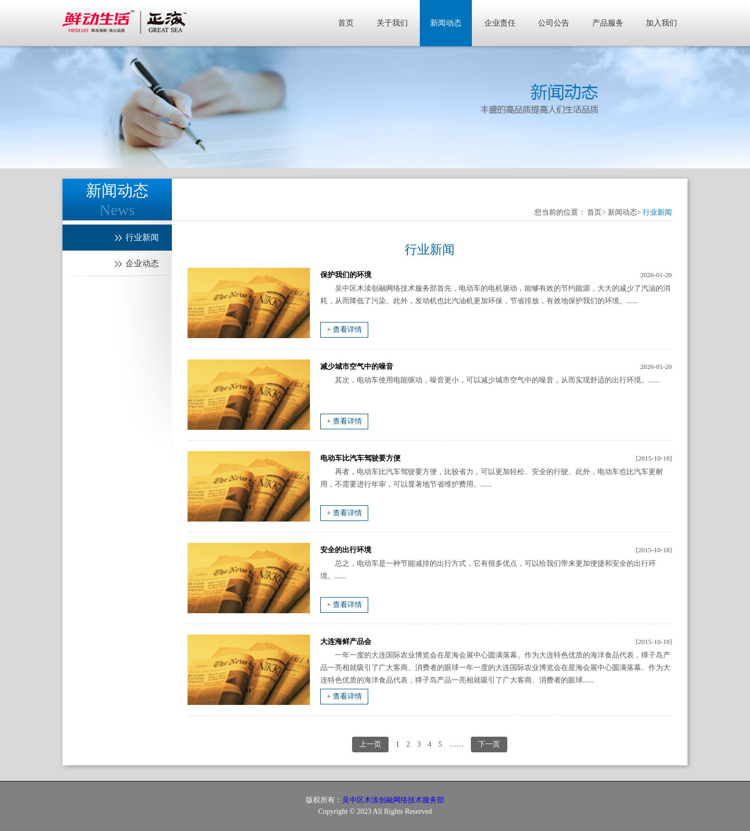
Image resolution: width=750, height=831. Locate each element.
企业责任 (500, 23)
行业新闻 (657, 212)
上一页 (370, 744)
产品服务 (607, 23)
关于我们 (392, 23)
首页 (346, 23)
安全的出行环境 (345, 550)
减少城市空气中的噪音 (356, 366)
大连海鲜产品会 (345, 642)
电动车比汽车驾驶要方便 (360, 458)
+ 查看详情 (344, 329)
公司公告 (553, 23)
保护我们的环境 (345, 275)
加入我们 (661, 23)
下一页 (489, 744)
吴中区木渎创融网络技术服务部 (393, 800)
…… (456, 744)
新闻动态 (445, 23)
